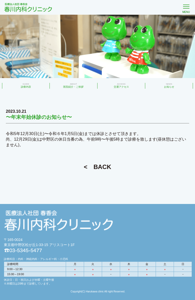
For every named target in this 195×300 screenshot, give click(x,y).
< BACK (97, 166)
